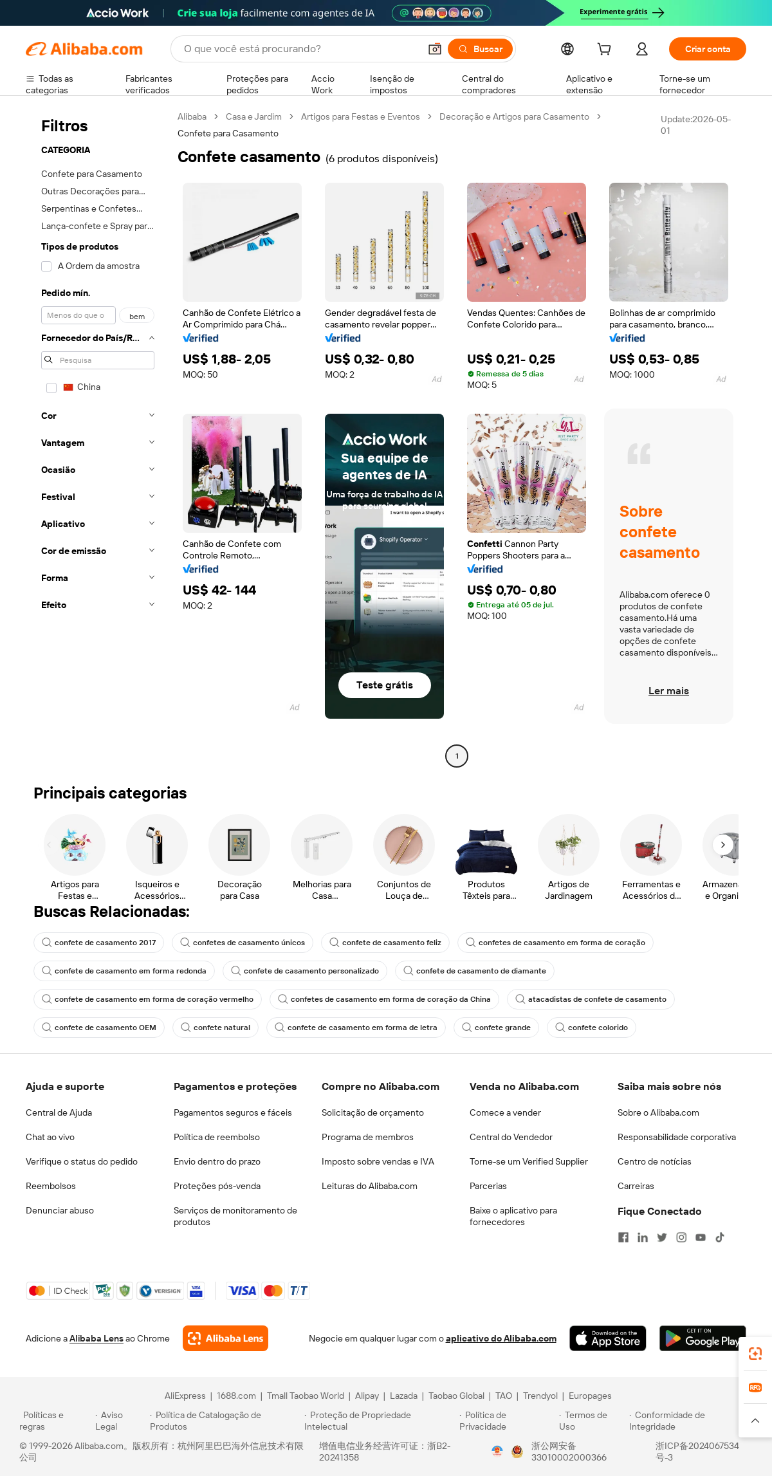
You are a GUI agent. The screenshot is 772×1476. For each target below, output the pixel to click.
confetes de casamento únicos (242, 942)
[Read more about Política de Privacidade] (507, 1420)
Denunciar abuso (60, 1210)
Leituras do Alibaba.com (370, 1186)
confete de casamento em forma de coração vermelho (147, 999)
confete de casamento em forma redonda (124, 971)
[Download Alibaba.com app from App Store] (608, 1338)
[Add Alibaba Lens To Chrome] (225, 1338)
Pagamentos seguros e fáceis (233, 1112)
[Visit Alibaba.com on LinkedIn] (642, 1237)
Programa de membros (368, 1137)
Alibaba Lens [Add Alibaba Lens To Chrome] (96, 1338)
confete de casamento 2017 (99, 942)
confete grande (496, 1027)
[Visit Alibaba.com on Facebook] (623, 1237)
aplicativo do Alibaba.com (501, 1338)
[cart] (606, 51)
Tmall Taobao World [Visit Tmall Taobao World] (305, 1395)
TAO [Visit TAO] (503, 1395)
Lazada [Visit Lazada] (404, 1395)
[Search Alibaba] (300, 49)
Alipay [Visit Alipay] (367, 1395)
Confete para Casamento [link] (228, 133)
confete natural (215, 1027)
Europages (590, 1395)
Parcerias (488, 1186)
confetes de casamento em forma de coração (555, 942)
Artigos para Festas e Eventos (360, 116)
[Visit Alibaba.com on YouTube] (700, 1237)
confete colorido (591, 1027)
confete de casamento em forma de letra (356, 1027)
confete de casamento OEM (99, 1027)
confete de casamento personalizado (305, 971)
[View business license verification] (497, 1451)
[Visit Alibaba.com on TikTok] (720, 1237)
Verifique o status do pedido (82, 1161)
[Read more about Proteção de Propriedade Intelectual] (379, 1420)
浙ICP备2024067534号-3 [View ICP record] (697, 1451)
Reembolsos (51, 1186)
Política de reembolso (217, 1137)
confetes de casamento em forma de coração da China (384, 999)
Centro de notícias (655, 1161)
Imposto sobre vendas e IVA (378, 1161)
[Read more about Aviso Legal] (121, 1420)
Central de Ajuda (59, 1112)
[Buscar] (480, 49)
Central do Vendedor (511, 1137)
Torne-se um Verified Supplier (529, 1161)
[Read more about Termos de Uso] (592, 1420)
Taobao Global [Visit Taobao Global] (456, 1395)
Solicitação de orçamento (373, 1112)
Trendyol (540, 1395)
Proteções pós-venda (217, 1186)
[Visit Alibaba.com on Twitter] (662, 1237)
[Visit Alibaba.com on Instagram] (681, 1237)
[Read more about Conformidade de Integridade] (691, 1420)
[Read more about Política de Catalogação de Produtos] (225, 1420)
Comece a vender (505, 1112)
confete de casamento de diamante (474, 971)
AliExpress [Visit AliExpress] (185, 1395)
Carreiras (636, 1186)
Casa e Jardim (254, 116)
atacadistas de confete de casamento (590, 999)
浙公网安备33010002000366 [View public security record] (569, 1451)
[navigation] (97, 438)
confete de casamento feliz (385, 942)
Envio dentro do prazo (217, 1161)
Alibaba (192, 116)
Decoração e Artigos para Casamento (514, 116)
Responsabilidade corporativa (677, 1137)
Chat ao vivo (50, 1137)
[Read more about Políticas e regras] (55, 1420)
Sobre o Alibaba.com (658, 1112)
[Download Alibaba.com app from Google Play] (702, 1338)
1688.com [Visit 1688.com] (236, 1395)
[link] (755, 1353)
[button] (435, 49)
